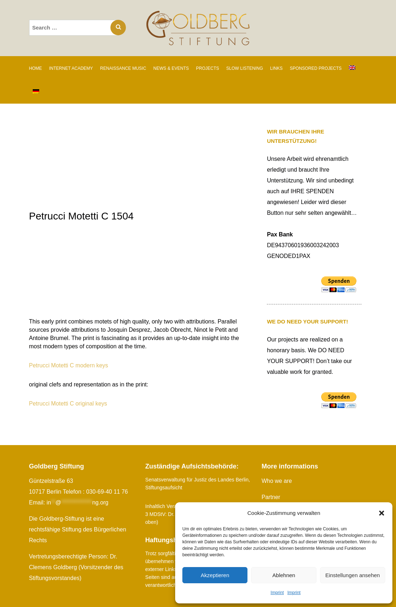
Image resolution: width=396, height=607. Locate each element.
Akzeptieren (215, 575)
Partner (270, 497)
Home (35, 68)
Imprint (277, 592)
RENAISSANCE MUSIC (123, 68)
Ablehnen (283, 575)
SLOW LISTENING (244, 68)
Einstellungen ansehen (352, 575)
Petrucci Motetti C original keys (68, 403)
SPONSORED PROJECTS (316, 68)
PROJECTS (207, 68)
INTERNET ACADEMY (71, 68)
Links (276, 68)
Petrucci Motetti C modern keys (69, 365)
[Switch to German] (36, 92)
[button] (381, 513)
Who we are (276, 481)
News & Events (171, 68)
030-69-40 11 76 (107, 492)
